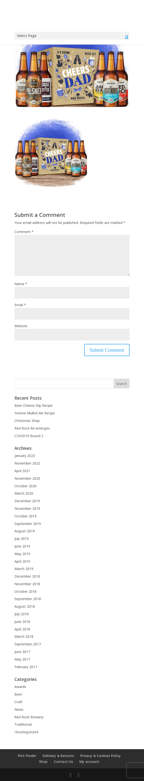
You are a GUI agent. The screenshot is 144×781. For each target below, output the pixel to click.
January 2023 (24, 455)
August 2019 (24, 531)
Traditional (23, 724)
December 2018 (27, 576)
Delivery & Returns (58, 755)
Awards (20, 686)
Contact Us (63, 761)
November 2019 (27, 508)
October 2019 (25, 516)
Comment (24, 231)
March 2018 (23, 636)
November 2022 (27, 463)
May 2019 (22, 553)
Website (20, 326)
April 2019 (22, 561)
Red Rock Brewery (29, 717)
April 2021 (22, 470)
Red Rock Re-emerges (32, 428)
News (19, 709)
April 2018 (22, 629)
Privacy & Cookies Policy (100, 755)
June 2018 (22, 621)
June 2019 (22, 546)
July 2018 (21, 614)
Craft (18, 701)
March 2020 (23, 493)
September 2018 (27, 598)
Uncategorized (26, 732)
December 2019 (27, 501)
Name (20, 283)
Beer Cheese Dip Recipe (33, 405)
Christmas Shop (27, 420)
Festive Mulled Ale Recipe (34, 413)
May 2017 (22, 659)
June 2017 (22, 651)
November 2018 (27, 584)
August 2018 (24, 606)
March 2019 (23, 568)
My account (89, 761)
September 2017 (27, 644)
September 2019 (27, 523)
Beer (18, 694)
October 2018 (25, 591)
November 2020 (27, 478)
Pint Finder (27, 755)
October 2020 (25, 486)
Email (20, 305)
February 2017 (25, 666)
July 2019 (21, 538)
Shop (43, 761)
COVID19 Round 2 (28, 435)
